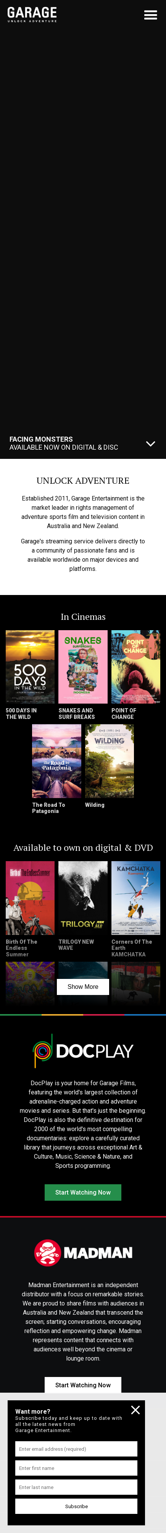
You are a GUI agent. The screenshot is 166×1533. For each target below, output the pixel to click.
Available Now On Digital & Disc (64, 443)
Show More (83, 987)
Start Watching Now (83, 1192)
